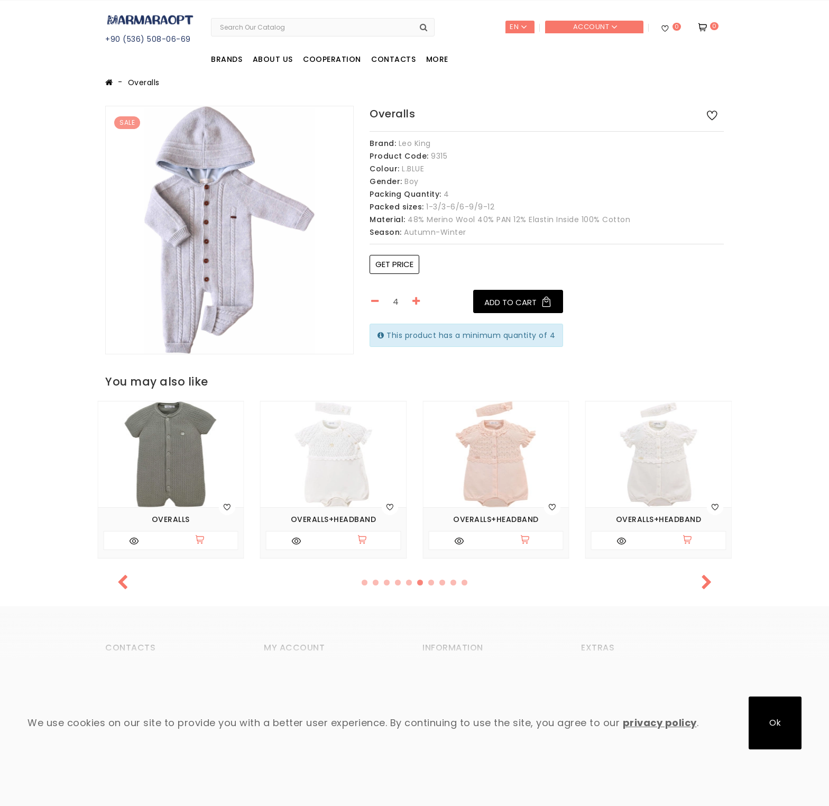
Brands (226, 59)
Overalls (144, 82)
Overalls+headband (333, 520)
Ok (775, 723)
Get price (394, 264)
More (437, 59)
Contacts (393, 59)
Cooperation (332, 59)
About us (273, 59)
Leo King (415, 143)
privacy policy (660, 722)
